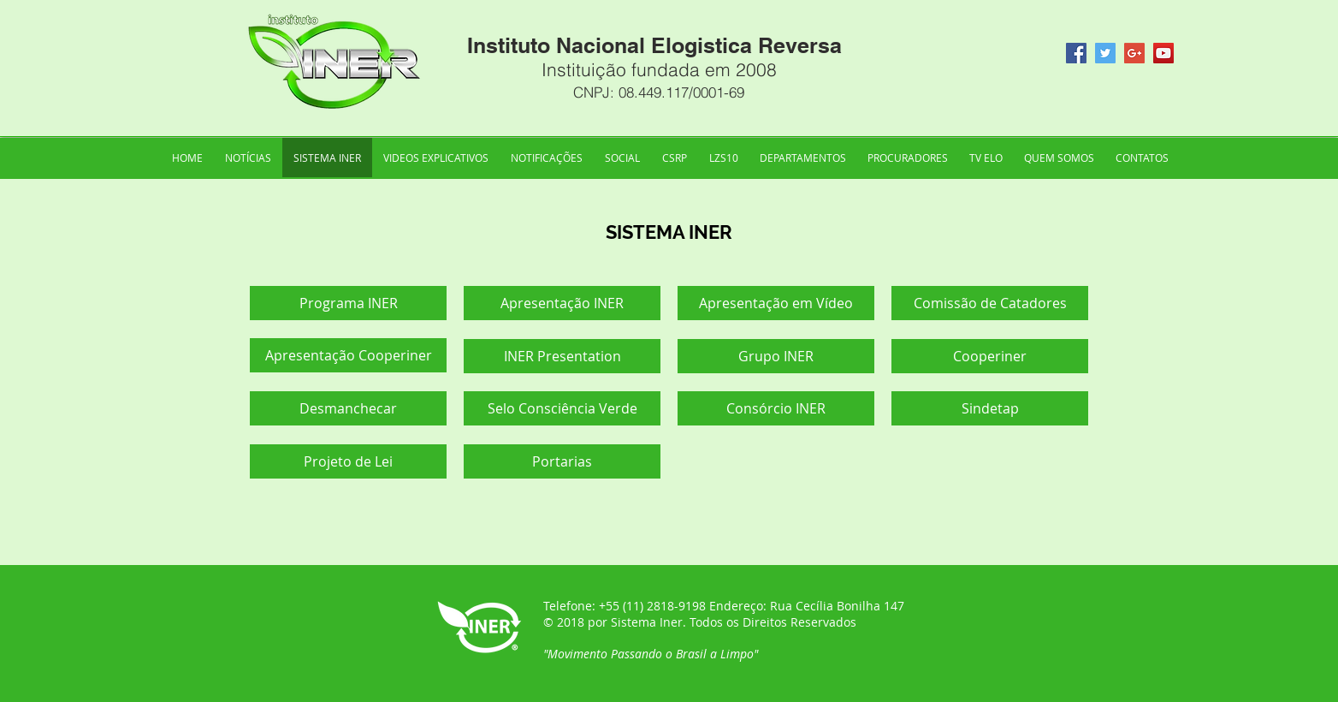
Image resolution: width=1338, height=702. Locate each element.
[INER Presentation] (562, 356)
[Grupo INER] (776, 356)
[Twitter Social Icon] (1105, 53)
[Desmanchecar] (348, 408)
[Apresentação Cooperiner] (348, 355)
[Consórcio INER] (776, 408)
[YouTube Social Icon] (1163, 53)
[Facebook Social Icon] (1076, 53)
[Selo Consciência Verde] (562, 408)
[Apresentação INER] (562, 303)
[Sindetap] (989, 408)
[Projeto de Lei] (348, 461)
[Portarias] (562, 461)
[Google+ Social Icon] (1134, 53)
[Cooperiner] (989, 356)
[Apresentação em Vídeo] (776, 303)
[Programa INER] (348, 303)
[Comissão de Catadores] (989, 303)
